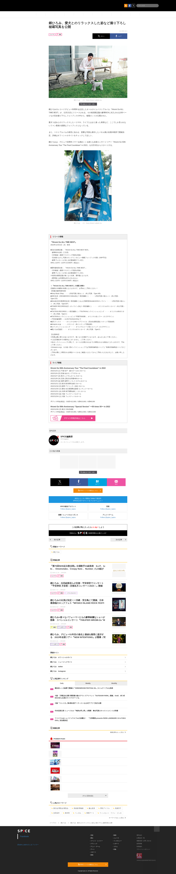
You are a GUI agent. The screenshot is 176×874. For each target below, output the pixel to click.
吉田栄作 (55, 813)
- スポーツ (93, 852)
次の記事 (121, 539)
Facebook (24, 836)
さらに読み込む (94, 796)
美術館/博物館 (78, 808)
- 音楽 (91, 835)
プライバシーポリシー (143, 849)
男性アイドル (104, 808)
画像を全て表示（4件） (87, 104)
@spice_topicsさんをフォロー (28, 845)
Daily (62, 683)
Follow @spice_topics (68, 509)
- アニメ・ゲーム (95, 846)
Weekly (88, 683)
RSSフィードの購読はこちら (89, 490)
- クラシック (93, 843)
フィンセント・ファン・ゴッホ (110, 813)
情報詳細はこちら (78, 418)
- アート (92, 849)
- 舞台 (91, 838)
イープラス (53, 823)
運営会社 (139, 835)
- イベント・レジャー (96, 841)
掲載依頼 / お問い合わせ (144, 841)
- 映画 (91, 855)
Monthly (114, 683)
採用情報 (139, 843)
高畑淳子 (117, 808)
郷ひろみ (55, 552)
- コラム (115, 846)
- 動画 (114, 835)
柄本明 (66, 813)
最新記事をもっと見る (118, 732)
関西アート (89, 813)
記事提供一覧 (141, 838)
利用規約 (139, 846)
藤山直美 (91, 808)
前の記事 (55, 539)
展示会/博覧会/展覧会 (59, 808)
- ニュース (116, 838)
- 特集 (114, 849)
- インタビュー (117, 841)
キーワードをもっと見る (117, 818)
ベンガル (77, 813)
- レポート (116, 843)
